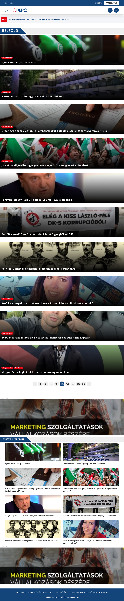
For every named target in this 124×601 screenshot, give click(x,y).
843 (83, 384)
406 (67, 384)
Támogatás (111, 3)
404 (56, 384)
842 (78, 384)
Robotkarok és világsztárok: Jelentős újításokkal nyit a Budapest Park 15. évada (38, 19)
